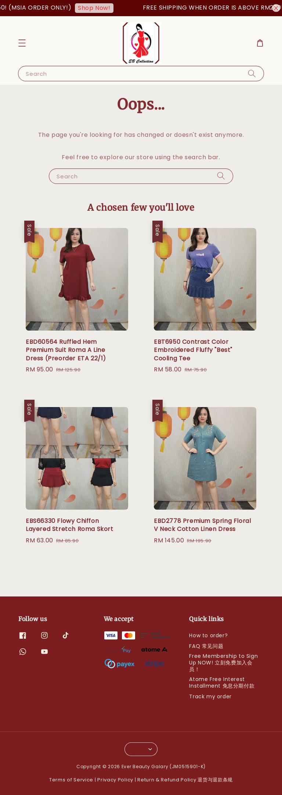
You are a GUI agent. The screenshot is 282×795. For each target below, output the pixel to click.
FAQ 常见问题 (206, 646)
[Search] (252, 73)
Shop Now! (99, 8)
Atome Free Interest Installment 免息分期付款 (221, 682)
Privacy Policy (115, 779)
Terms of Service (71, 779)
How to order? (208, 635)
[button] (22, 43)
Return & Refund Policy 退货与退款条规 (185, 779)
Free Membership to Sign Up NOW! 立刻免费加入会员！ (223, 662)
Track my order (210, 696)
